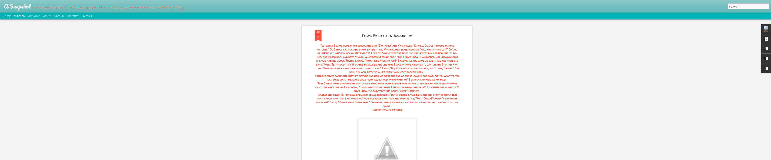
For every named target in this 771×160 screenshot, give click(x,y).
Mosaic (46, 16)
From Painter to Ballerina (387, 35)
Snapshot (72, 16)
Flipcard (19, 16)
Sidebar (59, 16)
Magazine (33, 16)
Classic (6, 16)
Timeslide (87, 16)
